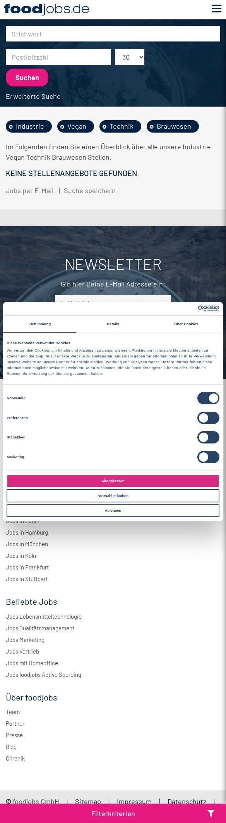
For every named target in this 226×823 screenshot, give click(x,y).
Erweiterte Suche (33, 96)
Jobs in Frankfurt (27, 567)
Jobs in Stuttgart (27, 578)
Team (13, 711)
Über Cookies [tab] (187, 324)
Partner (15, 723)
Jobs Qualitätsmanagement (40, 628)
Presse (14, 735)
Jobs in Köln (21, 555)
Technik (122, 126)
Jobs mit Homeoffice (32, 662)
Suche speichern (90, 190)
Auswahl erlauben (113, 496)
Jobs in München (27, 543)
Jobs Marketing (25, 639)
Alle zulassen (112, 481)
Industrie (30, 126)
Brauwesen (174, 126)
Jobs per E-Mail (29, 190)
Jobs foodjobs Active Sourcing (43, 674)
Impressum (134, 801)
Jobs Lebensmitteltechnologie (44, 616)
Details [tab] (113, 324)
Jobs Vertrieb (22, 651)
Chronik (15, 758)
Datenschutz (188, 801)
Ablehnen (113, 510)
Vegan (76, 126)
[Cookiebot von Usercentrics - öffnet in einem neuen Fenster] (185, 308)
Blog (11, 746)
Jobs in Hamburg (27, 532)
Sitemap (88, 801)
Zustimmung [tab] (40, 324)
